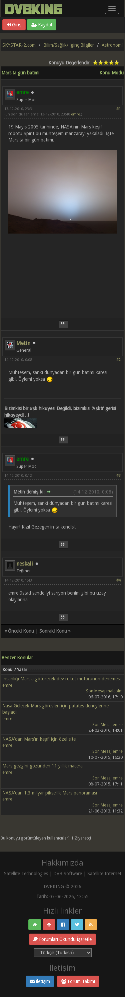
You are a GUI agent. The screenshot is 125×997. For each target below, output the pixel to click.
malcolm (114, 690)
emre (75, 114)
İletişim (40, 981)
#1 (118, 109)
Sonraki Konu (53, 631)
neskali (24, 564)
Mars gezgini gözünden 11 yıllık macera (42, 765)
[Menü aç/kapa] (112, 8)
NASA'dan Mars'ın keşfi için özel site (39, 739)
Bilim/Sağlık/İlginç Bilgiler (68, 45)
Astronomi (112, 45)
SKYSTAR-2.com (19, 45)
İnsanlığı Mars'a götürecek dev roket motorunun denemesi (61, 678)
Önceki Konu (21, 631)
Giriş (14, 24)
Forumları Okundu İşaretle (62, 939)
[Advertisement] (62, 278)
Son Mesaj (95, 690)
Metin (23, 343)
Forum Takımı (78, 981)
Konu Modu (111, 72)
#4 (118, 580)
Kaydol (41, 24)
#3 (118, 475)
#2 (118, 360)
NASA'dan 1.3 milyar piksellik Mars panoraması (49, 792)
